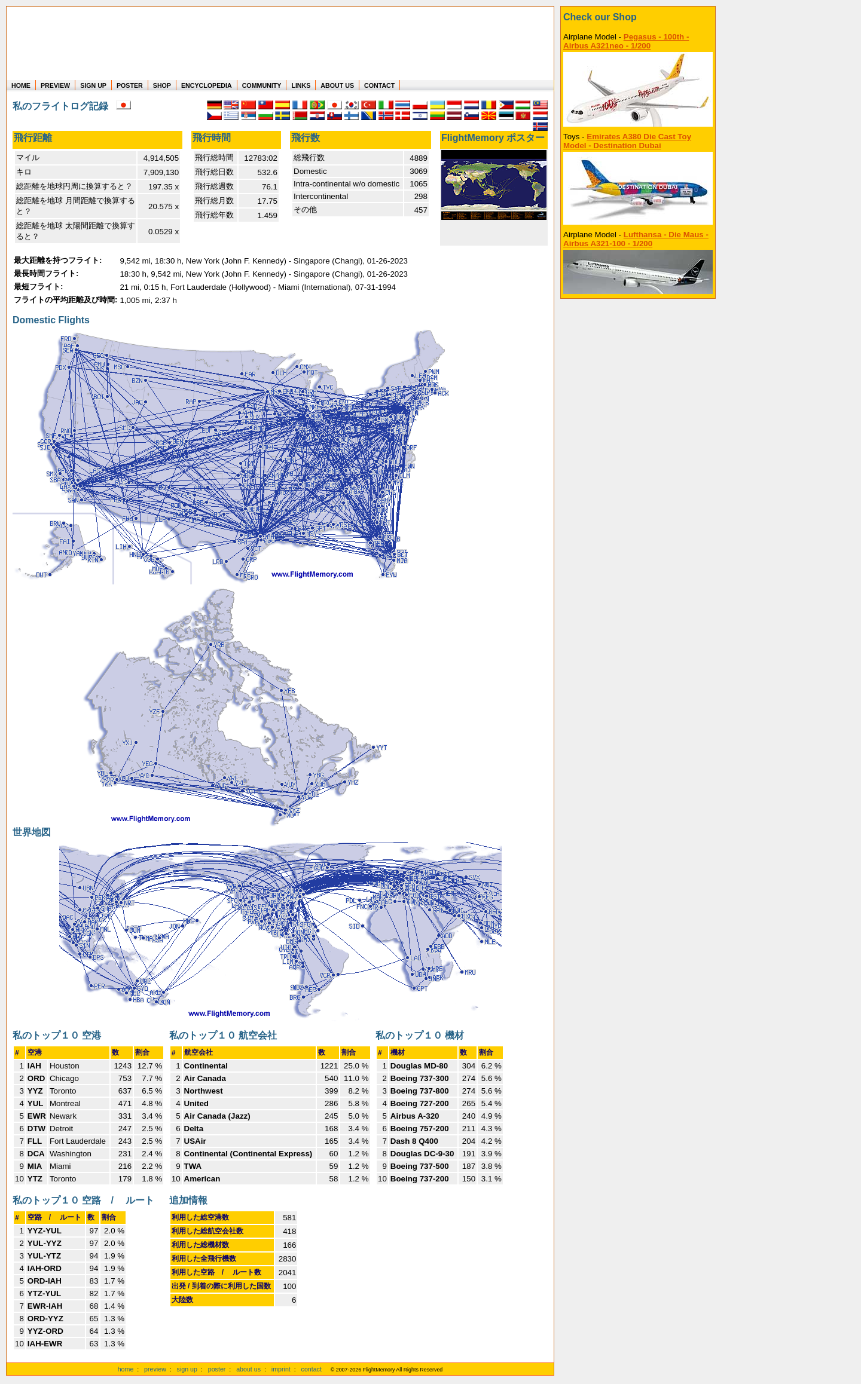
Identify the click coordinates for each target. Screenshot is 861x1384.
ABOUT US (337, 85)
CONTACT (379, 85)
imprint (281, 1369)
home (126, 1369)
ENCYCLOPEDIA (206, 85)
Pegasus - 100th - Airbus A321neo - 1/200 (626, 41)
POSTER (130, 85)
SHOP (162, 85)
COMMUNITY (262, 85)
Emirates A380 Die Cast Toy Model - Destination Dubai (627, 141)
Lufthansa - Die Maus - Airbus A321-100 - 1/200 (636, 239)
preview (155, 1369)
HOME (20, 85)
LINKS (300, 85)
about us (248, 1369)
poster (217, 1369)
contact (311, 1369)
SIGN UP (93, 85)
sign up (187, 1369)
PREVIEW (55, 85)
